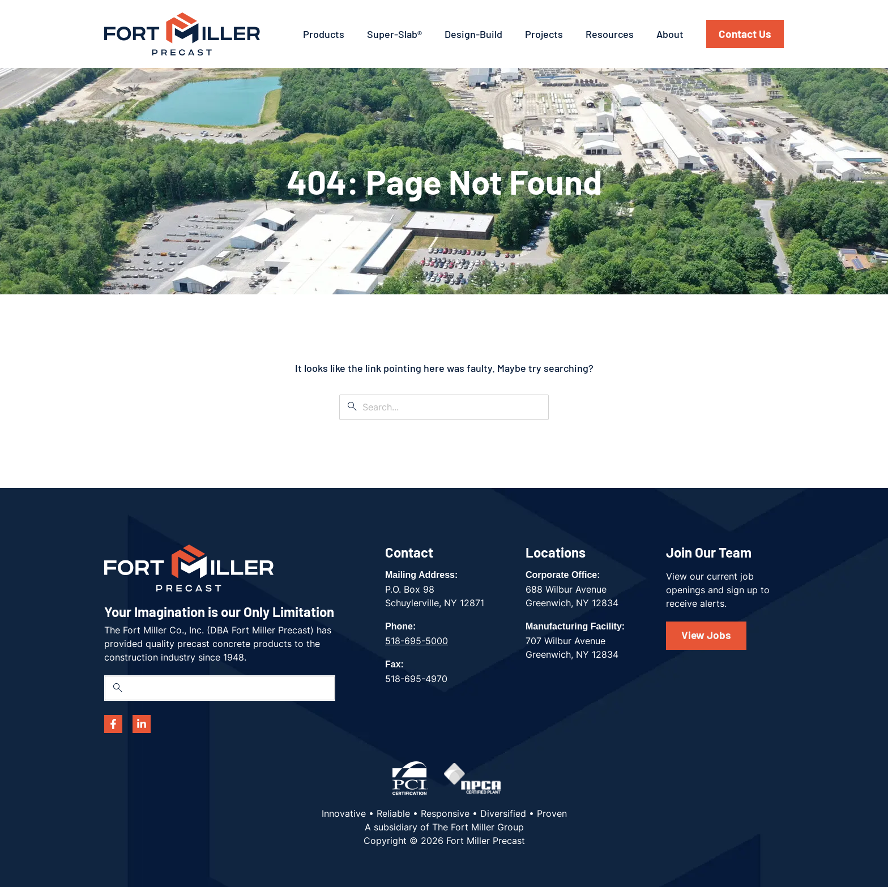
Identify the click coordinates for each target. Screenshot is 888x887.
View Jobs (706, 634)
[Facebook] (113, 724)
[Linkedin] (142, 724)
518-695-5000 (416, 640)
